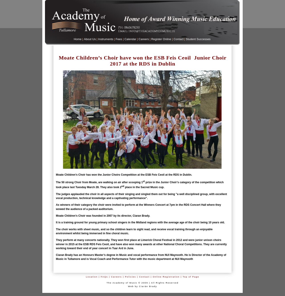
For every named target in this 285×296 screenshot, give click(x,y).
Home (77, 39)
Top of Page (191, 276)
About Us (90, 39)
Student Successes (198, 39)
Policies (130, 276)
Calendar (130, 39)
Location (92, 276)
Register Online (161, 39)
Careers (143, 39)
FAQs (104, 276)
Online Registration (166, 276)
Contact (178, 39)
